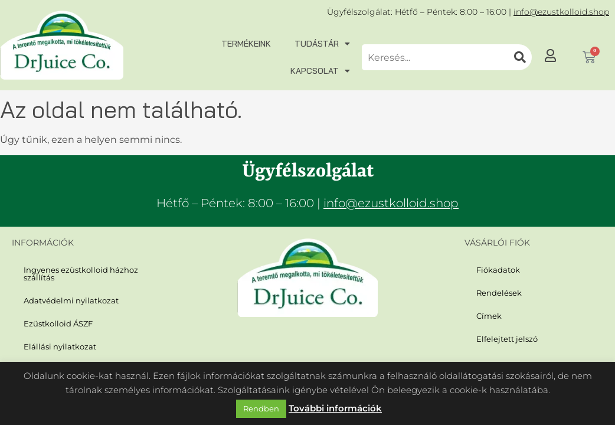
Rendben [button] (261, 408)
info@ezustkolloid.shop (561, 11)
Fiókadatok (496, 269)
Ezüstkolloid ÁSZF (55, 321)
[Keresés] (520, 57)
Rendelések (496, 291)
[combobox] (435, 57)
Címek (487, 314)
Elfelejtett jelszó (503, 336)
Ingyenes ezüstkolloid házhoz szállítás (75, 273)
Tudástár (322, 44)
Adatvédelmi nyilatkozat (67, 299)
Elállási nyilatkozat (56, 343)
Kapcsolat (320, 71)
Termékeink (246, 43)
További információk (335, 408)
